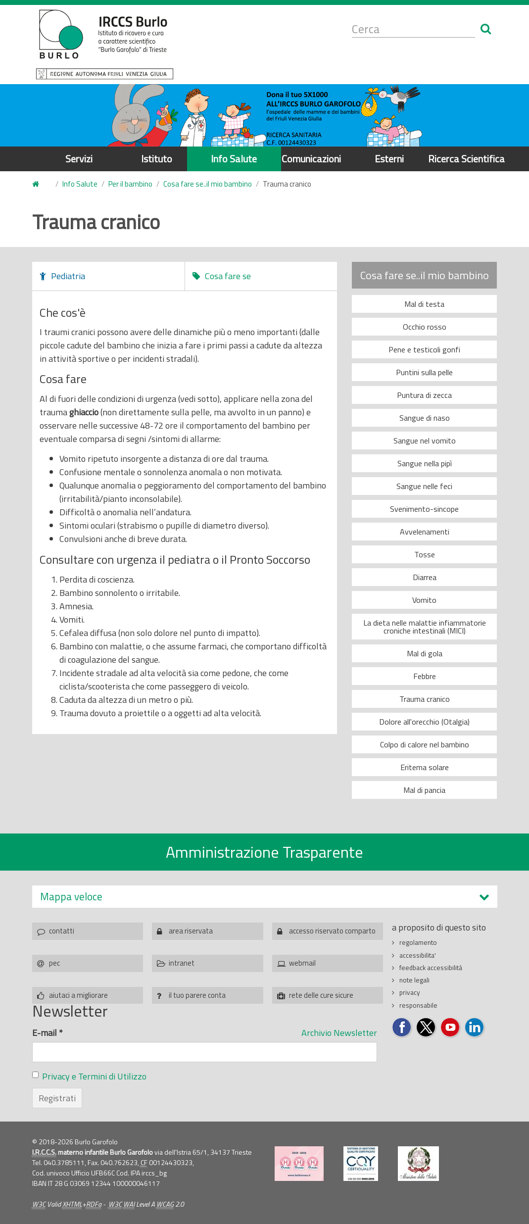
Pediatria (68, 276)
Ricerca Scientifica (466, 158)
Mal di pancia (424, 790)
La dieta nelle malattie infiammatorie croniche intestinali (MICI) (424, 626)
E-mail (47, 1032)
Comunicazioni (311, 158)
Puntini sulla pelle (424, 372)
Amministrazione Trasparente (264, 852)
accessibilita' (417, 955)
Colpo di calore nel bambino (424, 744)
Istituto (156, 158)
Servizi (79, 158)
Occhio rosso (424, 327)
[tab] (265, 896)
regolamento (418, 942)
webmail (302, 963)
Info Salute (234, 158)
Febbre (424, 676)
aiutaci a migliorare (78, 995)
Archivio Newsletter (339, 1032)
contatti (61, 930)
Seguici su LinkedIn (474, 1027)
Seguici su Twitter (426, 1027)
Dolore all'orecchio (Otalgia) (424, 722)
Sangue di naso (424, 418)
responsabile (418, 1005)
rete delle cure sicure (321, 995)
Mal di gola (424, 653)
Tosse (424, 554)
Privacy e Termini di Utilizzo (94, 1076)
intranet (181, 963)
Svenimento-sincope (424, 509)
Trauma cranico (424, 699)
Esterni (389, 158)
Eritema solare (424, 767)
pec (54, 963)
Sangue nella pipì (424, 463)
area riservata (191, 930)
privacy (409, 992)
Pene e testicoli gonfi (424, 349)
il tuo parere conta (197, 995)
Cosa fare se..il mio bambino (207, 184)
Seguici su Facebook (402, 1027)
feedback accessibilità (430, 968)
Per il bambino (130, 184)
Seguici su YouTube (450, 1027)
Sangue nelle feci (424, 486)
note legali (414, 980)
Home (38, 184)
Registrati (57, 1098)
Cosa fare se (228, 276)
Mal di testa (424, 304)
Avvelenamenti (424, 532)
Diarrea (424, 577)
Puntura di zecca (424, 395)
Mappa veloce (71, 896)
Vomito (424, 600)
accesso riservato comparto (332, 930)
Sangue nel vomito (424, 440)
